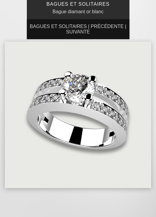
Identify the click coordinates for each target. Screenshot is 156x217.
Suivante (78, 31)
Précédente (107, 26)
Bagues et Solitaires (58, 26)
